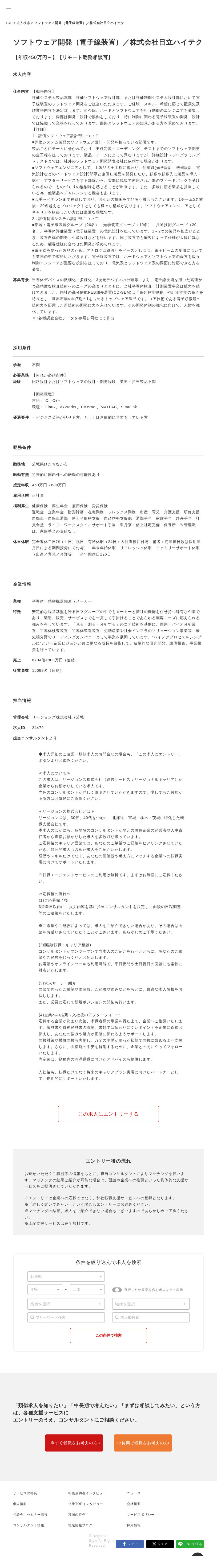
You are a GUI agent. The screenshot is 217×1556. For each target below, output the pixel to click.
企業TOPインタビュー (85, 1504)
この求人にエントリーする (108, 1114)
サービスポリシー (141, 1514)
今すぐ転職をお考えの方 (74, 1443)
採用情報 (134, 1525)
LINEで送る (193, 1544)
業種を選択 (40, 1304)
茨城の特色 (77, 1514)
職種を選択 (125, 1304)
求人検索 (23, 23)
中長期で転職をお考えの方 (142, 1443)
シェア (133, 1544)
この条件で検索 (108, 1335)
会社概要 (134, 1504)
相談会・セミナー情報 (30, 1514)
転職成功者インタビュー (87, 1493)
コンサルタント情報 (28, 1525)
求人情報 (20, 1504)
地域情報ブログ (80, 1525)
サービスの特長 (25, 1493)
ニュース (134, 1493)
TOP (9, 23)
